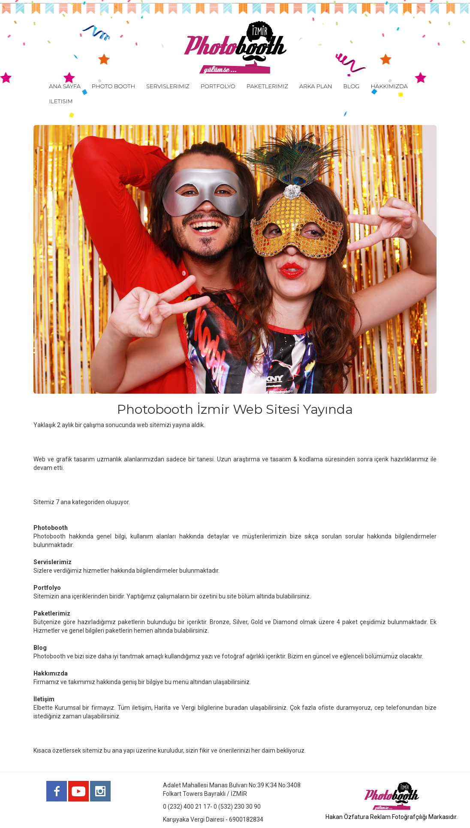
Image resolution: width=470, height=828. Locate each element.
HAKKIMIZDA (389, 86)
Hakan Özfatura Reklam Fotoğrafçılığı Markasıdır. (391, 816)
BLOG (351, 86)
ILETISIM (60, 101)
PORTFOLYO (218, 86)
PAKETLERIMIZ (267, 86)
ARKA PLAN (315, 86)
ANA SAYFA (65, 86)
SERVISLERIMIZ (168, 86)
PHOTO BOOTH (113, 86)
